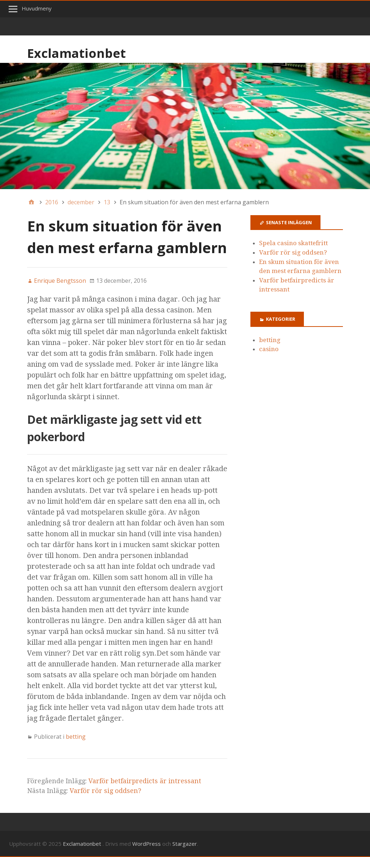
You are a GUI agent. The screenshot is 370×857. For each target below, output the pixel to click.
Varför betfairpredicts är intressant (145, 781)
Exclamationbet (76, 53)
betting (76, 737)
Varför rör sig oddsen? (105, 790)
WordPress (146, 843)
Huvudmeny (37, 8)
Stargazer (184, 843)
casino (269, 349)
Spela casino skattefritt (293, 243)
